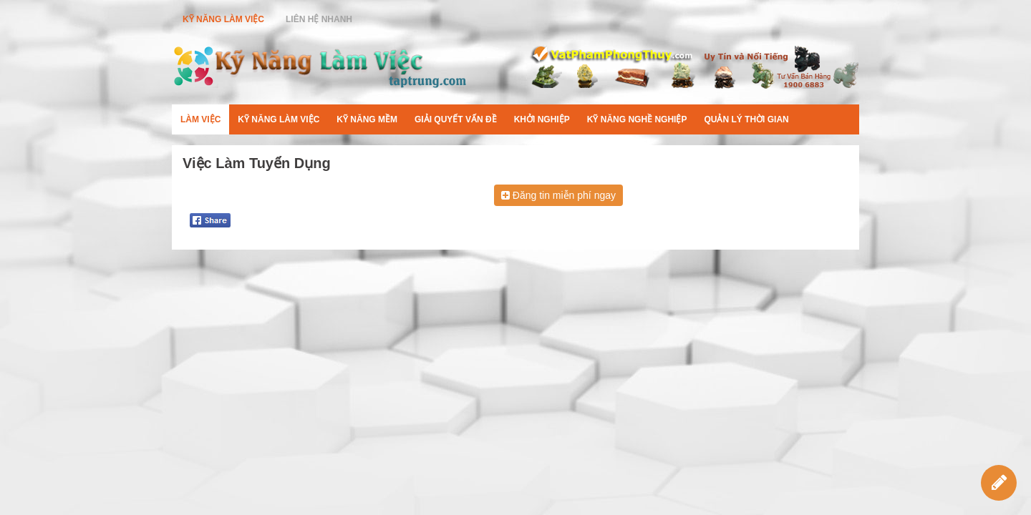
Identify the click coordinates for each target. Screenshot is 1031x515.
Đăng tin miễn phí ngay (558, 195)
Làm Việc (200, 119)
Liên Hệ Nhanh (319, 19)
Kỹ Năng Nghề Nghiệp (637, 119)
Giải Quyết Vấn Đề (456, 119)
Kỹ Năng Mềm (367, 119)
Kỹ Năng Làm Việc (223, 19)
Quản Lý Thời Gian (746, 119)
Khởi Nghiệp (542, 119)
